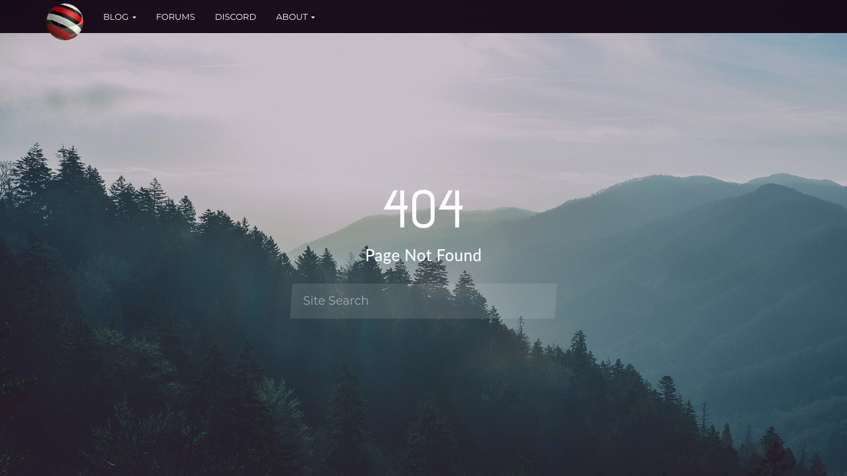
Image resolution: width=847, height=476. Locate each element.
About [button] (295, 16)
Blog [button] (119, 16)
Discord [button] (235, 16)
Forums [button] (175, 16)
